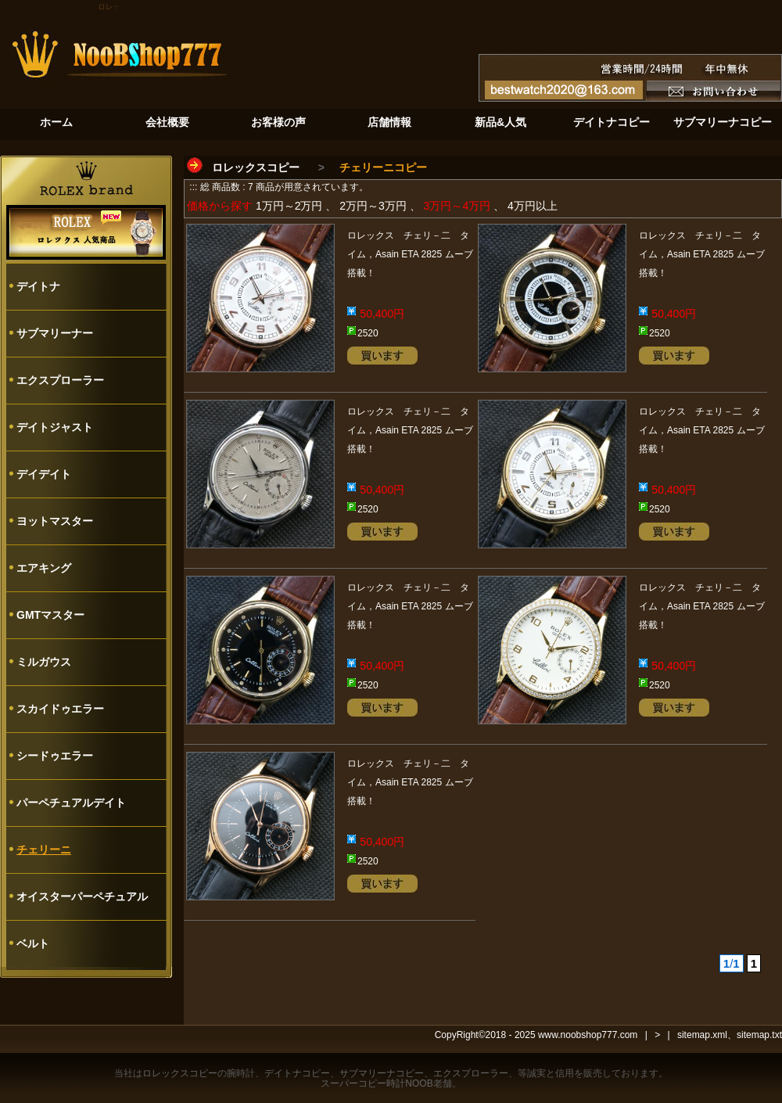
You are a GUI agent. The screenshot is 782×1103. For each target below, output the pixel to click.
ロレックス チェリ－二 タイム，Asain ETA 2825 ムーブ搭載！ (410, 254)
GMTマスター (50, 615)
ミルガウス (43, 662)
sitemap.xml (702, 1034)
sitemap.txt (759, 1034)
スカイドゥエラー (60, 708)
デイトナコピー (297, 1073)
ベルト (32, 943)
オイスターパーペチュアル (82, 896)
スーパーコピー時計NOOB (376, 1083)
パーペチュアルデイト (71, 802)
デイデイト (43, 474)
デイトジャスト (54, 427)
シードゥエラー (54, 755)
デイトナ (38, 286)
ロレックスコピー (256, 167)
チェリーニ (43, 849)
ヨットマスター (54, 521)
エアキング (43, 568)
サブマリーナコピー (381, 1073)
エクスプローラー (60, 380)
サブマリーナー (54, 333)
